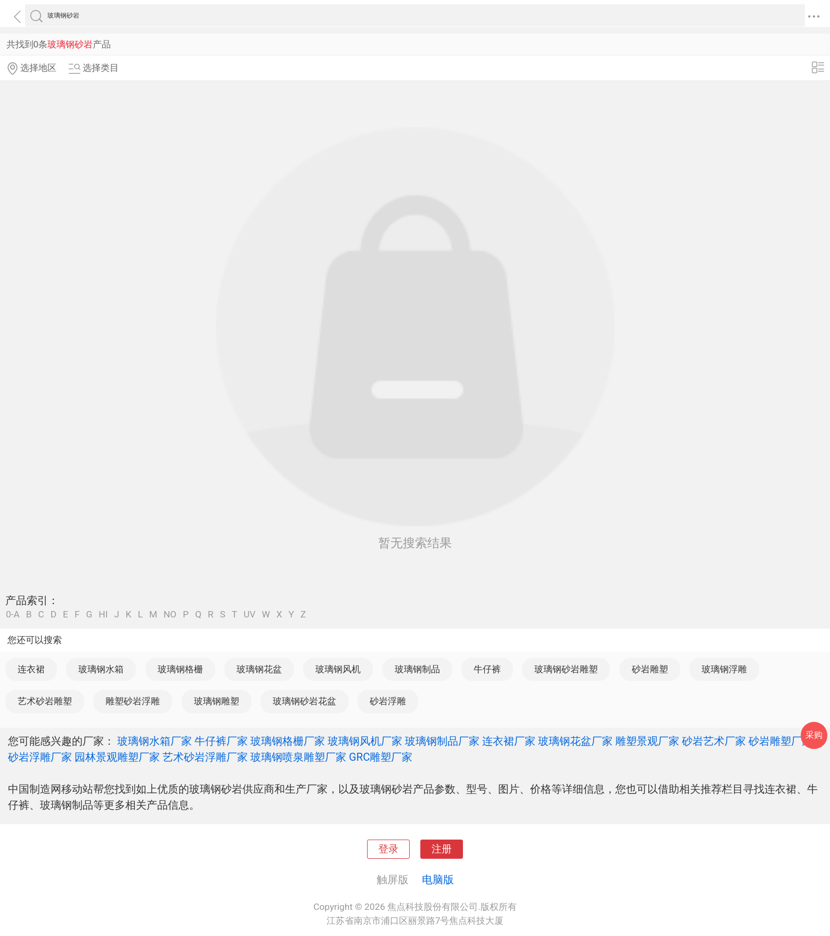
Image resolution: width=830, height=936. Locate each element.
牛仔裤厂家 (221, 741)
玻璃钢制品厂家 (442, 741)
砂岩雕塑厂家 (780, 741)
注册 (442, 849)
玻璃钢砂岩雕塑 (566, 669)
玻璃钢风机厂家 (365, 741)
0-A (13, 614)
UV (249, 614)
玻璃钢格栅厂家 (287, 741)
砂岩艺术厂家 (714, 741)
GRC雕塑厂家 (380, 757)
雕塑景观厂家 (647, 741)
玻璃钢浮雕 (724, 669)
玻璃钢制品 (417, 669)
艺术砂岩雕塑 (45, 701)
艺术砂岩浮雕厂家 (205, 757)
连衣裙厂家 (508, 741)
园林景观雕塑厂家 (117, 757)
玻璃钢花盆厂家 (575, 741)
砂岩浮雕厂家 (40, 757)
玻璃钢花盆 (259, 669)
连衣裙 (31, 669)
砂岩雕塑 (650, 669)
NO (170, 614)
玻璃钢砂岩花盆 (304, 701)
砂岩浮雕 (388, 701)
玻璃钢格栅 (180, 669)
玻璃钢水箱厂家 (154, 741)
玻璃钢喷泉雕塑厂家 (298, 757)
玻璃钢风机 (338, 669)
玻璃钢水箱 (101, 669)
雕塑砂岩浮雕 (132, 701)
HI (103, 614)
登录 (388, 849)
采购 (814, 735)
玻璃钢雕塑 (216, 701)
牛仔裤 (487, 669)
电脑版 (438, 879)
